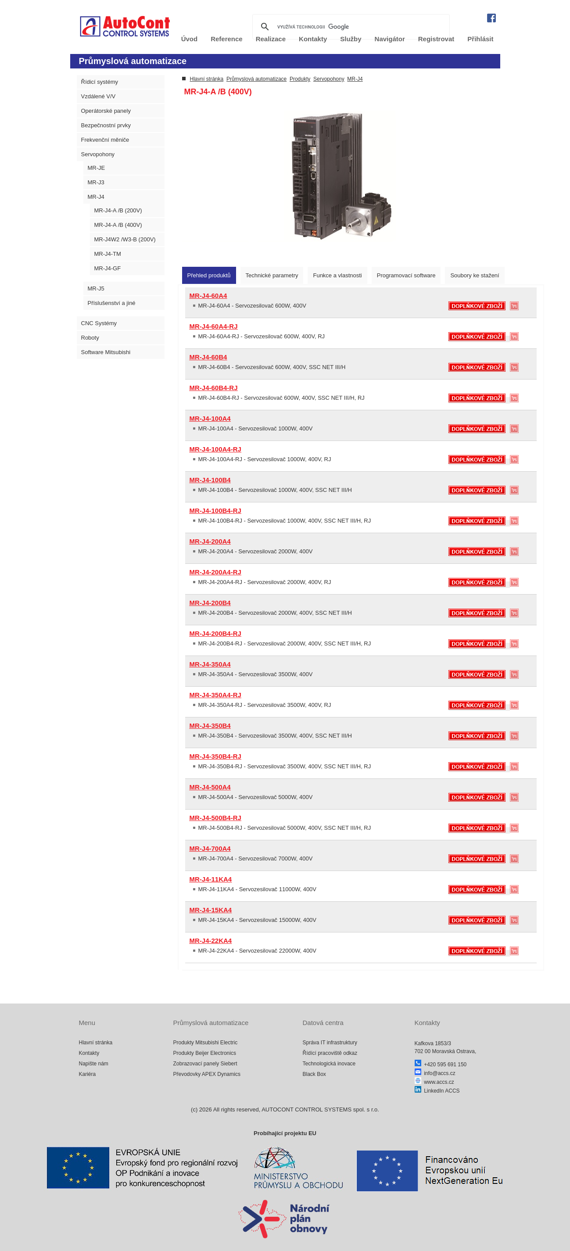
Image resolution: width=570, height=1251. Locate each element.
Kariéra (87, 1074)
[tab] (209, 275)
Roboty (90, 337)
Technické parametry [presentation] (272, 275)
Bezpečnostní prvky (106, 125)
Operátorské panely (106, 111)
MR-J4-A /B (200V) (118, 210)
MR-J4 (96, 197)
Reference (227, 39)
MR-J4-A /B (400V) (118, 225)
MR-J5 (96, 288)
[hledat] (349, 27)
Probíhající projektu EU (285, 1133)
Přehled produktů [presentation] (209, 275)
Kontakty (89, 1053)
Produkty (300, 79)
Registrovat (436, 39)
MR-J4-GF (107, 268)
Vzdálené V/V (98, 96)
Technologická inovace (329, 1064)
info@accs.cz (435, 1073)
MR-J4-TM (107, 254)
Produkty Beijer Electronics (204, 1053)
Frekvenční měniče (105, 139)
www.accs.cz (434, 1082)
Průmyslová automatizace (256, 79)
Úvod (189, 39)
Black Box (314, 1074)
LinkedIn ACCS (437, 1091)
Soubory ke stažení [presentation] (474, 275)
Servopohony (98, 154)
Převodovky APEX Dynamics (206, 1074)
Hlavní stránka (207, 79)
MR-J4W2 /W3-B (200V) (125, 239)
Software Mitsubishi (106, 352)
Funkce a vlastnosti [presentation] (337, 275)
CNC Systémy (99, 323)
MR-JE (96, 168)
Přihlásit (480, 39)
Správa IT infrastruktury (330, 1043)
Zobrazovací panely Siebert (205, 1064)
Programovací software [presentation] (406, 275)
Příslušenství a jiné (112, 303)
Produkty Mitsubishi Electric (205, 1043)
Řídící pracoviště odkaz (330, 1053)
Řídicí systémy (99, 82)
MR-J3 (96, 182)
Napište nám (93, 1064)
